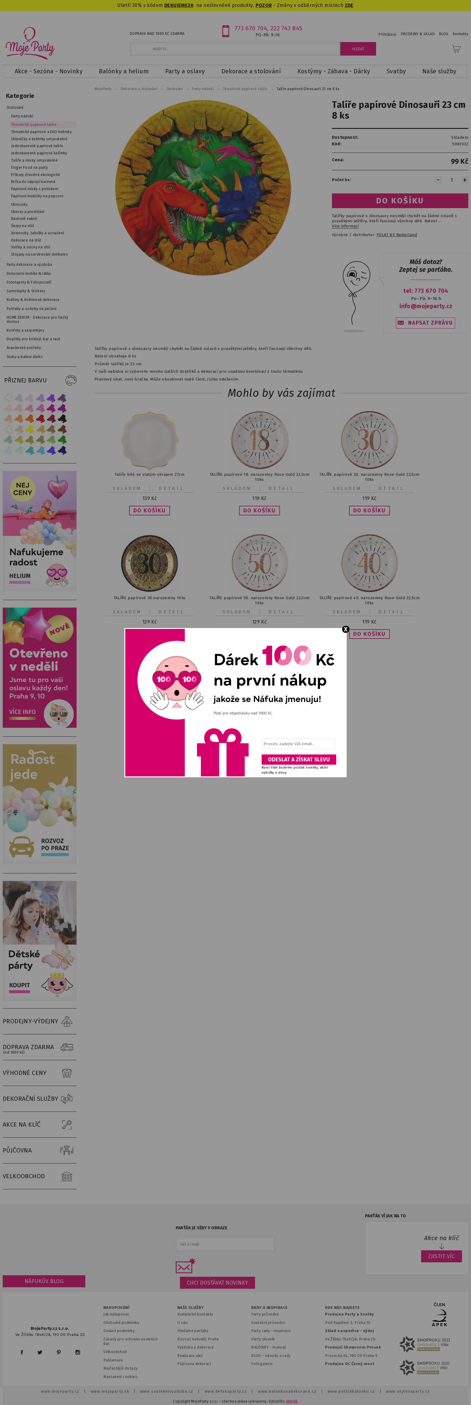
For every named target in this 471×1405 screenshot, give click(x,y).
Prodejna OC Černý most (349, 1363)
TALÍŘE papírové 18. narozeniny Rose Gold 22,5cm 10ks (259, 477)
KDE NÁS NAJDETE (342, 1307)
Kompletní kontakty (195, 1314)
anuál (281, 1347)
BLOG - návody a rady (270, 1355)
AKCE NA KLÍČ (40, 1125)
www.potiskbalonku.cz (351, 1391)
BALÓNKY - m (263, 1347)
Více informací (345, 226)
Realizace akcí (190, 1355)
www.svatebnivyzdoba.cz (166, 1391)
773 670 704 (251, 28)
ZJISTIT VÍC (441, 1256)
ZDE (349, 5)
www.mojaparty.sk (110, 1391)
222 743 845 (286, 28)
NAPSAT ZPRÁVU (430, 323)
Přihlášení (387, 34)
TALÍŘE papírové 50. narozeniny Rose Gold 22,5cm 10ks (259, 600)
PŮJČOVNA (40, 1151)
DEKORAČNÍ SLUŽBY (40, 1099)
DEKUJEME (176, 5)
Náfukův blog (44, 1281)
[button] (149, 510)
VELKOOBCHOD (40, 1176)
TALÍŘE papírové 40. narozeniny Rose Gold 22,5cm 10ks (369, 600)
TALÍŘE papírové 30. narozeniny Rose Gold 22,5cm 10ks (369, 477)
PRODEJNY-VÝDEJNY (40, 1021)
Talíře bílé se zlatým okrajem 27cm (149, 474)
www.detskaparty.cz (226, 1391)
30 (190, 5)
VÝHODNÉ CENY (40, 1073)
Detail (172, 488)
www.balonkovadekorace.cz (287, 1391)
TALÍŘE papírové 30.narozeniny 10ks (150, 597)
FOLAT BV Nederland (397, 234)
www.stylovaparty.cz (408, 1391)
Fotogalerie (262, 1363)
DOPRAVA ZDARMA (40, 1047)
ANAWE (292, 1401)
